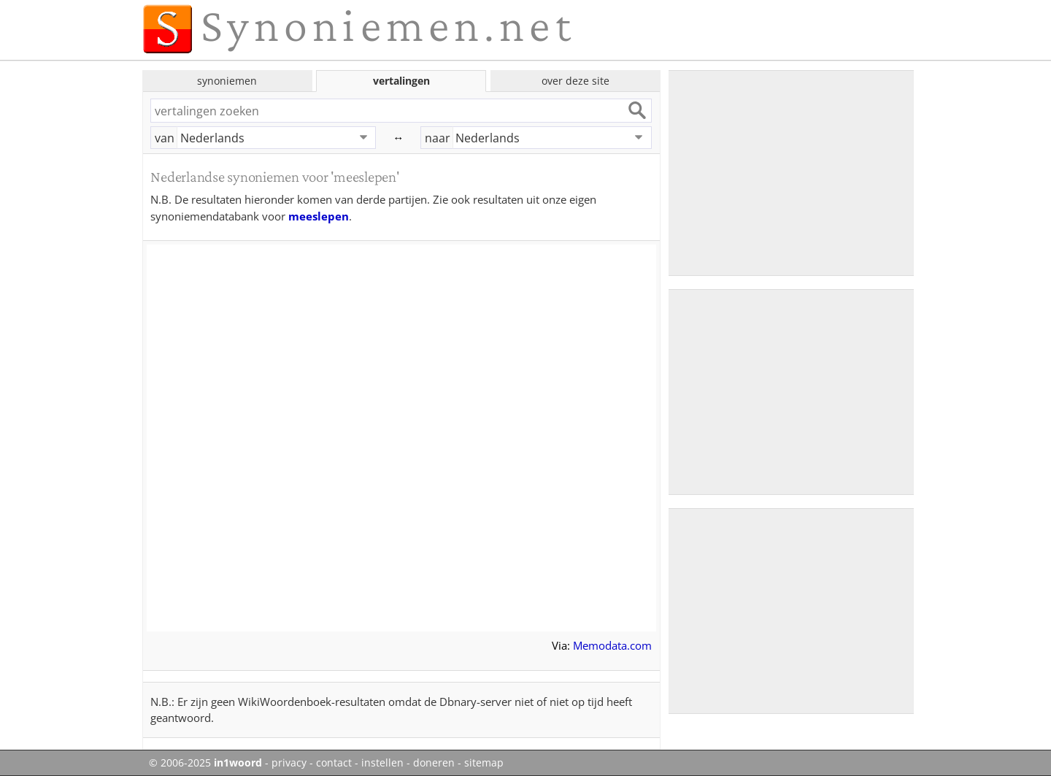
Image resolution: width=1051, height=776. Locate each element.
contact (334, 762)
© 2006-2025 (205, 762)
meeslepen (318, 216)
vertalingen (401, 81)
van (164, 138)
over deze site (575, 81)
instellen (382, 762)
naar (437, 138)
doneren (434, 762)
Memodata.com (612, 645)
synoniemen (227, 81)
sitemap (484, 762)
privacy (289, 762)
